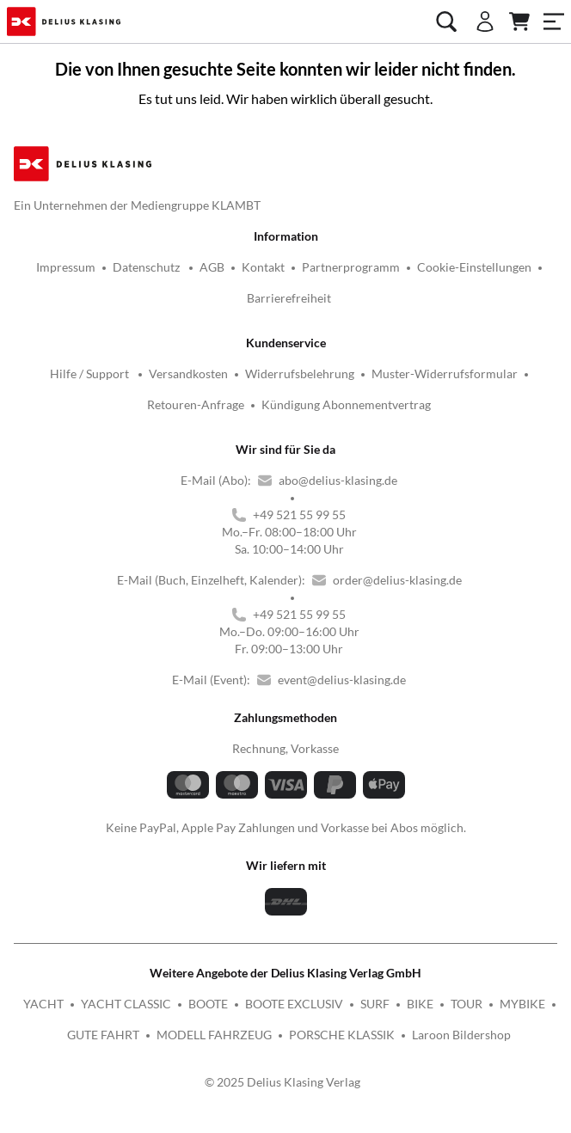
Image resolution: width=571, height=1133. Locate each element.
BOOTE (208, 1003)
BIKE (420, 1003)
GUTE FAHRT (103, 1034)
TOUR (466, 1003)
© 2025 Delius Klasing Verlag (282, 1082)
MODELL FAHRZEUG (214, 1034)
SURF (375, 1003)
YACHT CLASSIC (126, 1003)
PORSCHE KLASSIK (342, 1034)
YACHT (43, 1003)
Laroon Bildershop (461, 1034)
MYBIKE (522, 1003)
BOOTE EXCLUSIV (294, 1003)
